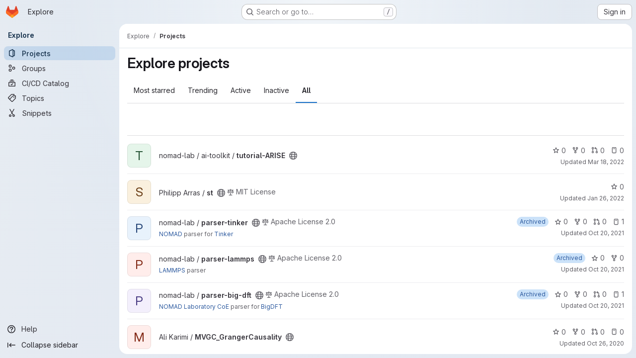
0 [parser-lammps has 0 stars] (598, 258)
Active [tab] (241, 90)
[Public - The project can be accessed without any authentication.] (293, 156)
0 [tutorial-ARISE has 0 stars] (559, 150)
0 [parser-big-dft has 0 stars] (561, 294)
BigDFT (272, 306)
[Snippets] (59, 113)
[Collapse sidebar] (59, 345)
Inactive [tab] (276, 90)
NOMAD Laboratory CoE (194, 306)
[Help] (59, 329)
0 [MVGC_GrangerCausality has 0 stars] (559, 332)
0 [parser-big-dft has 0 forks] (580, 294)
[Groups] (59, 68)
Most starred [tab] (154, 90)
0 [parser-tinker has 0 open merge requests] (600, 221)
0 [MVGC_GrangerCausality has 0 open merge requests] (598, 332)
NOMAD (170, 234)
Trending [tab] (203, 90)
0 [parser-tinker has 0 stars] (561, 221)
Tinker (223, 234)
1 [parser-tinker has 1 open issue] (618, 221)
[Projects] (59, 53)
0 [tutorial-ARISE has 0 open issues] (617, 150)
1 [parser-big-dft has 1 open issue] (618, 294)
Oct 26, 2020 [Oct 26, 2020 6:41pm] (605, 343)
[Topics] (59, 98)
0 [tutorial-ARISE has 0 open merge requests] (598, 150)
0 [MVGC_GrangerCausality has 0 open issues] (617, 332)
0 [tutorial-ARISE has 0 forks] (578, 150)
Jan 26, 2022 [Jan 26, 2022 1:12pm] (605, 198)
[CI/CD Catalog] (59, 83)
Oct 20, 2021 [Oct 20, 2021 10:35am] (606, 233)
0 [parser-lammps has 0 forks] (617, 258)
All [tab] (306, 90)
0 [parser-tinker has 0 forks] (580, 221)
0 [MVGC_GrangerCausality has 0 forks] (578, 332)
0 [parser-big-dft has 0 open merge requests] (600, 294)
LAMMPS (172, 270)
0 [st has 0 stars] (617, 186)
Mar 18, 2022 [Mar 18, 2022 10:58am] (606, 162)
